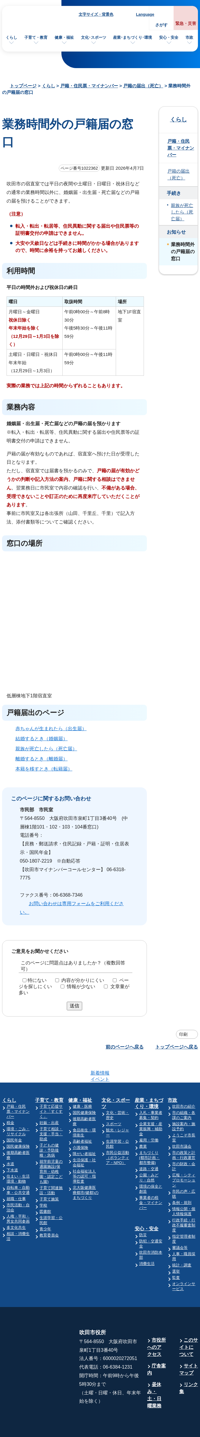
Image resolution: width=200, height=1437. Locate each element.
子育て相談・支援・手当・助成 (51, 1111)
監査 (176, 1254)
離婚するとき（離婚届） (41, 758)
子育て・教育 (35, 37)
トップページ (23, 85)
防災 (143, 1212)
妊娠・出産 (49, 1099)
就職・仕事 (16, 1175)
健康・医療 (82, 1083)
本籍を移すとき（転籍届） (43, 768)
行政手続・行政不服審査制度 (183, 1202)
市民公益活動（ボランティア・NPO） (117, 1134)
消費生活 (147, 1240)
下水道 (12, 1147)
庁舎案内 (156, 1346)
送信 (74, 1005)
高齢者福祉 (82, 1118)
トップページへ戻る (176, 1046)
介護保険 (80, 1124)
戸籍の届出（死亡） (143, 85)
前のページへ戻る (125, 1046)
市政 (189, 37)
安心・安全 (168, 37)
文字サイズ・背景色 (96, 14)
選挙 (176, 1248)
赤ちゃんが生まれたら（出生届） (51, 728)
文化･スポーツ (93, 37)
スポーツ (113, 1101)
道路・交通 (148, 1146)
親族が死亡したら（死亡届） (46, 748)
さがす (161, 25)
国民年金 (14, 1117)
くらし (11, 37)
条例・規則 (181, 1179)
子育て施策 (49, 1176)
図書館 (45, 1188)
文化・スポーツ (115, 1080)
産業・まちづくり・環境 (149, 1080)
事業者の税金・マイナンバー (150, 1179)
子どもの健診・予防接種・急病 (49, 1127)
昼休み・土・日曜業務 (154, 1372)
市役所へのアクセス (156, 1324)
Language (145, 14)
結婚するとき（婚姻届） (41, 738)
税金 (10, 1099)
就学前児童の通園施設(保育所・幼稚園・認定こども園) (51, 1148)
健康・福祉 (64, 37)
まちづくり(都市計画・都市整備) (149, 1134)
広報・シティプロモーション (183, 1157)
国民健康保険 (18, 1123)
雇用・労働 (148, 1117)
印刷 (183, 1034)
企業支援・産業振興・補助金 (150, 1106)
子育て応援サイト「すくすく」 (51, 1088)
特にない (37, 980)
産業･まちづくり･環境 (132, 37)
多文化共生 (16, 1204)
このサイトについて (188, 1324)
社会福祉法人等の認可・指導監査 (84, 1153)
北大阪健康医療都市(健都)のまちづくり (86, 1169)
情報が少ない (81, 986)
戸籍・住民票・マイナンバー (89, 85)
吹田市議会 (181, 1123)
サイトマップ (188, 1346)
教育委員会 (49, 1212)
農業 (143, 1123)
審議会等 (180, 1224)
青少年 (45, 1206)
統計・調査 (181, 1242)
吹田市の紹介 (183, 1083)
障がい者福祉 (84, 1130)
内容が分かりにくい (82, 980)
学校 (43, 1182)
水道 (10, 1141)
